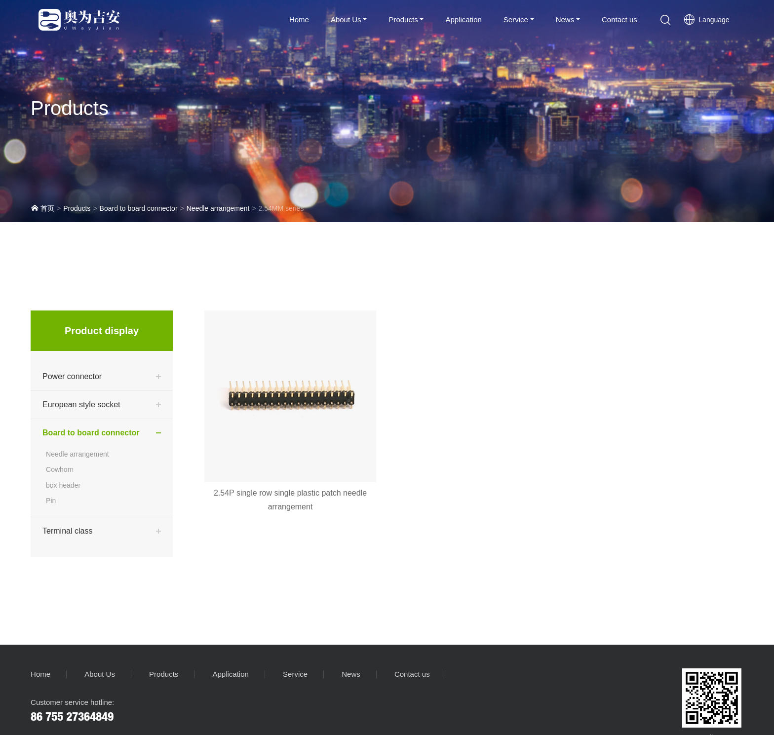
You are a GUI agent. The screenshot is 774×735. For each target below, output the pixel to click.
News (565, 19)
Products (403, 19)
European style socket (81, 404)
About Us (346, 19)
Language (706, 20)
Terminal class (67, 531)
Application (463, 19)
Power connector (72, 376)
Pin (51, 500)
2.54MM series (281, 208)
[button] (665, 19)
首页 (42, 208)
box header (63, 485)
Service (515, 19)
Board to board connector (139, 208)
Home (299, 19)
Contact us (619, 19)
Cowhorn (60, 469)
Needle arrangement (218, 208)
